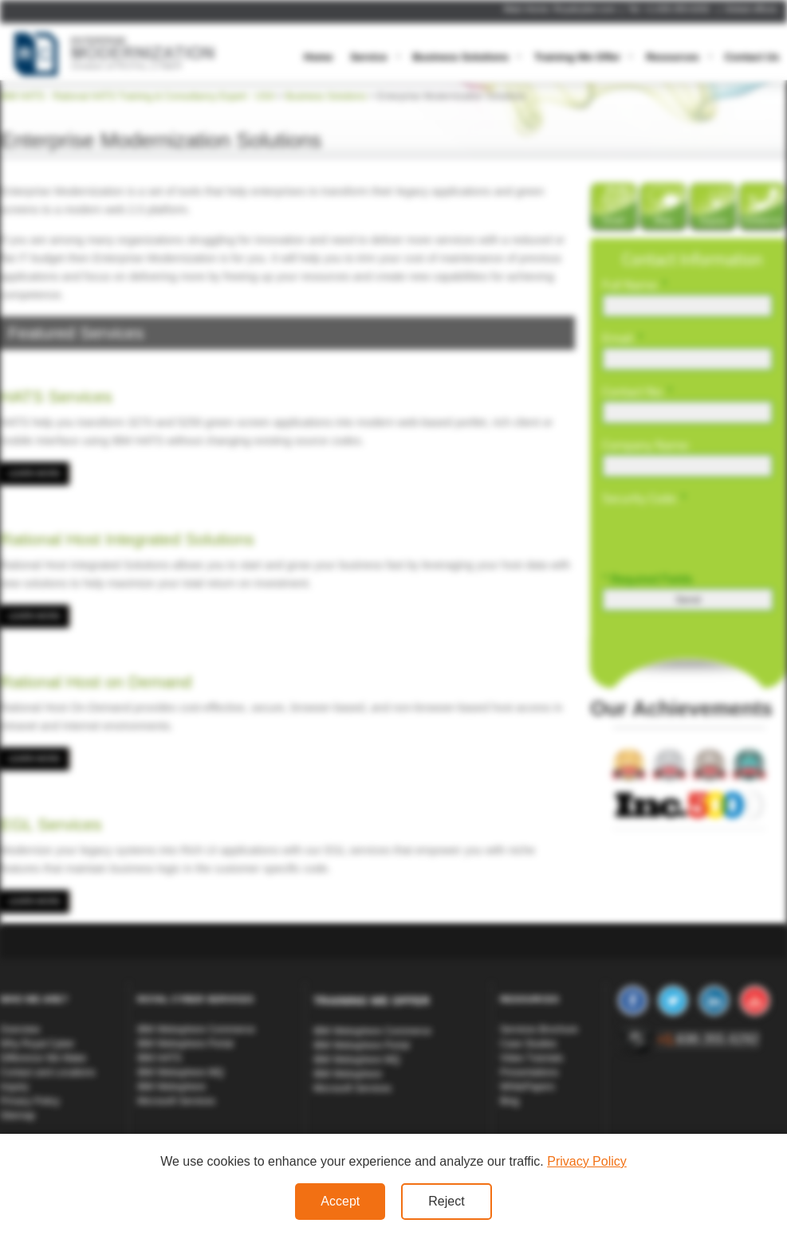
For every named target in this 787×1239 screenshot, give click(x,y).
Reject (446, 1201)
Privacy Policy (587, 1161)
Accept (340, 1201)
